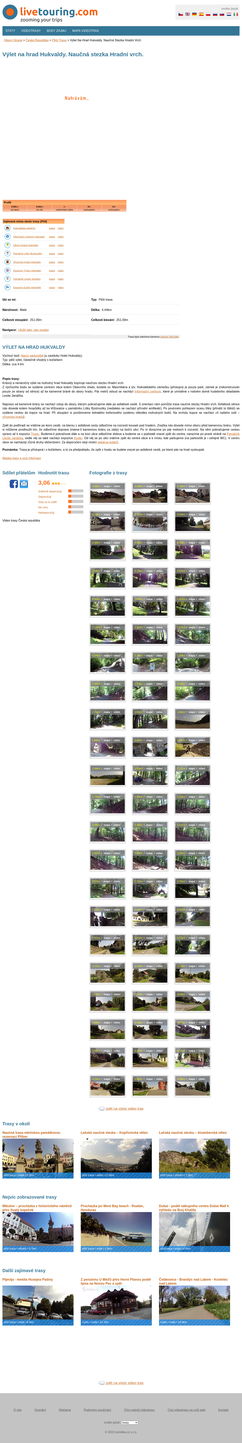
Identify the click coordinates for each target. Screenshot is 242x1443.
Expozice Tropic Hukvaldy (27, 270)
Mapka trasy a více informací (21, 458)
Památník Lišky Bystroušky (27, 253)
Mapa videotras (85, 30)
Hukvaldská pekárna (24, 228)
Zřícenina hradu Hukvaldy (27, 262)
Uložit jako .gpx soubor (33, 330)
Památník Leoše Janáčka (26, 279)
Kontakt (223, 1410)
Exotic (78, 438)
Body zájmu (56, 30)
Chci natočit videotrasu (139, 1410)
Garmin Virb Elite (169, 336)
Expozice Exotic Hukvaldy (27, 287)
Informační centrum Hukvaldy (29, 236)
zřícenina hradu (12, 416)
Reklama (65, 1410)
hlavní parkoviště (32, 355)
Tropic (35, 434)
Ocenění (40, 1410)
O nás (17, 1410)
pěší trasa (59, 40)
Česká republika (37, 40)
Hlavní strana (13, 40)
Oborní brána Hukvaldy (25, 245)
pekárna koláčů (108, 442)
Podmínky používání (97, 1410)
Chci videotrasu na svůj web (186, 1410)
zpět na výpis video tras (124, 1109)
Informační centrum (148, 391)
